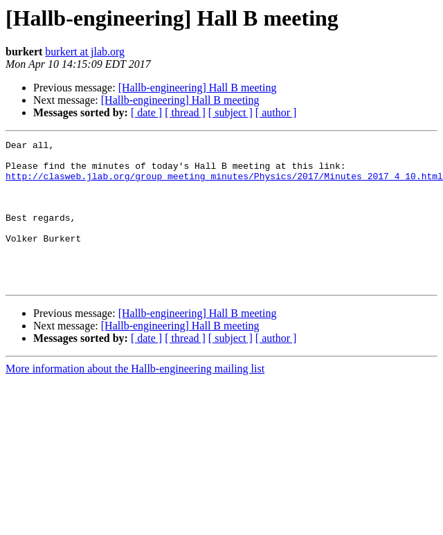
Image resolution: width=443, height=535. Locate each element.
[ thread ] (185, 112)
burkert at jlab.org (85, 51)
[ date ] (146, 112)
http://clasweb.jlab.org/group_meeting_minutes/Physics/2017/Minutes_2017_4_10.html (224, 184)
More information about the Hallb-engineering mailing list (135, 397)
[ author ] (276, 112)
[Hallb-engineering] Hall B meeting (197, 87)
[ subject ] (230, 112)
